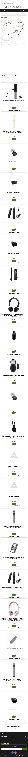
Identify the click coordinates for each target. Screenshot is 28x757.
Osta (14, 108)
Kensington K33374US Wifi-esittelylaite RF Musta (13, 375)
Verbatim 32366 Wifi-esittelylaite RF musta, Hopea (13, 100)
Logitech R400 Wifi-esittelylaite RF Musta (13, 283)
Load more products (6, 81)
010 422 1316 (15, 1)
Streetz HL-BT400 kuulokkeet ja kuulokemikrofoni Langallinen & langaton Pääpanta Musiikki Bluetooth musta (13, 315)
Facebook (14, 728)
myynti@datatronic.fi (9, 3)
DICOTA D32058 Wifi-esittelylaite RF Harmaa (13, 648)
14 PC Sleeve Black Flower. (13, 496)
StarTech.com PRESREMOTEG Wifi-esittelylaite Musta (13, 587)
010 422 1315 (6, 1)
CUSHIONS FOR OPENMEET (13, 466)
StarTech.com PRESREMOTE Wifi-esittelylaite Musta (13, 222)
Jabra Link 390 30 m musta (13, 161)
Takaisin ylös (22, 723)
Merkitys (9, 75)
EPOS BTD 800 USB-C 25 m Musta (13, 192)
